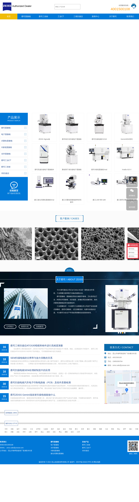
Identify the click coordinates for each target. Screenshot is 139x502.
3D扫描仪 (85, 452)
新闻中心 (95, 16)
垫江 (6, 433)
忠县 (18, 433)
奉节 (36, 433)
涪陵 (12, 431)
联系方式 (25, 327)
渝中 (18, 431)
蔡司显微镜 (26, 16)
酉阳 (66, 433)
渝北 (64, 431)
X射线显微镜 (55, 452)
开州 (24, 433)
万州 (6, 431)
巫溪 (48, 433)
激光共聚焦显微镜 (57, 455)
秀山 (60, 433)
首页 (9, 16)
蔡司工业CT (86, 449)
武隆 (12, 433)
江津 (78, 433)
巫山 (42, 433)
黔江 (76, 431)
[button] (118, 334)
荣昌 (112, 431)
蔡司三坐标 (43, 16)
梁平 (124, 431)
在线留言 (40, 327)
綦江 (88, 431)
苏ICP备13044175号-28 (84, 464)
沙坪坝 (38, 431)
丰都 (136, 431)
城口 (130, 431)
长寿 (82, 431)
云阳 (30, 433)
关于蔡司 (113, 16)
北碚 (58, 431)
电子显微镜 (55, 446)
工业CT (61, 16)
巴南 (70, 431)
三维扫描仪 (78, 16)
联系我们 (130, 16)
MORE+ (69, 270)
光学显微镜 (55, 449)
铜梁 (100, 431)
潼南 (94, 431)
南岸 (52, 431)
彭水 (72, 433)
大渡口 (25, 431)
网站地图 (97, 464)
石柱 (54, 433)
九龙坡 (46, 431)
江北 (31, 431)
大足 (106, 431)
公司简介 (10, 327)
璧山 (118, 431)
